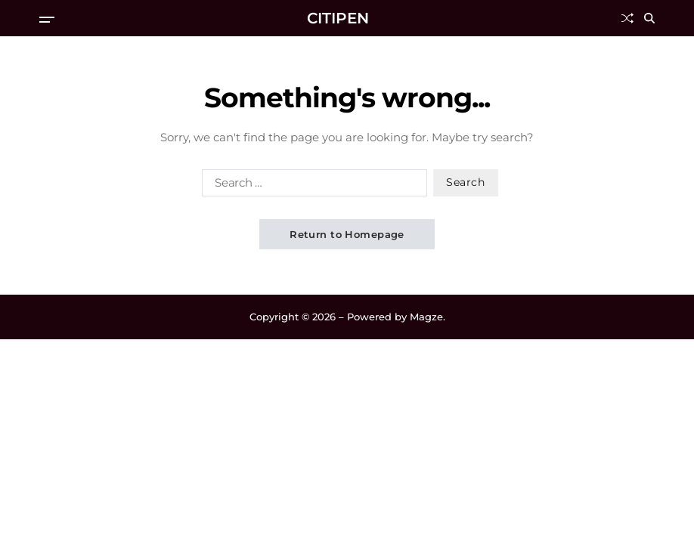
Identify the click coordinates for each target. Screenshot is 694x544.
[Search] (649, 18)
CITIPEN (338, 18)
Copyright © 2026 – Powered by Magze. (347, 317)
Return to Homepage (347, 234)
